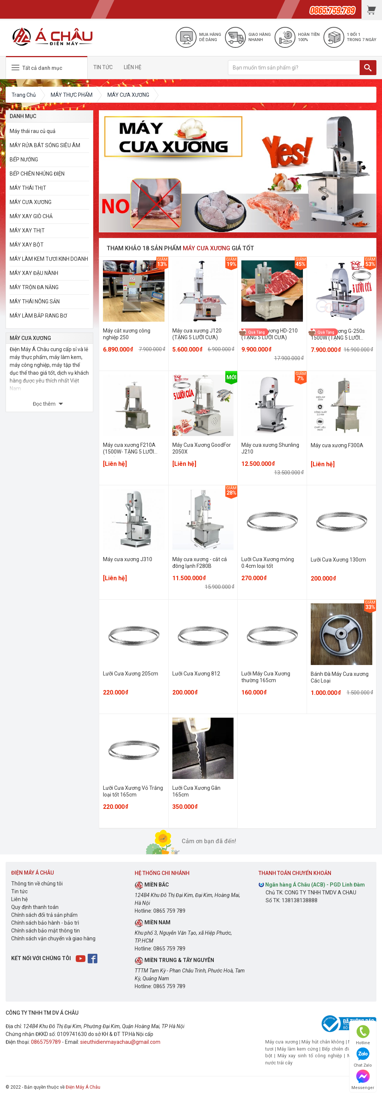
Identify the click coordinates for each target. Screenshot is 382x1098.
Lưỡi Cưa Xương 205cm (130, 674)
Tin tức (19, 891)
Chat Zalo (363, 1057)
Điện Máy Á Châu (83, 1087)
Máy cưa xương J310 (127, 559)
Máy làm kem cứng (297, 1049)
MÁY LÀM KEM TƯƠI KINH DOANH (49, 259)
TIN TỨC (103, 67)
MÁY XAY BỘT (27, 245)
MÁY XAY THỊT (27, 230)
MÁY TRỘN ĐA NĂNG (34, 287)
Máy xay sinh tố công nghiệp (310, 1055)
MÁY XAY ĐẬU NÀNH (34, 273)
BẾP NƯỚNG (24, 160)
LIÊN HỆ (132, 67)
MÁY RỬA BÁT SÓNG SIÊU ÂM (45, 145)
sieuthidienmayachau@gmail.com (120, 1042)
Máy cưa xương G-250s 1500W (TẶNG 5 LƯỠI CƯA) (338, 337)
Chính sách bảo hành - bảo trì (45, 923)
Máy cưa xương (281, 1042)
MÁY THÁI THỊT (28, 188)
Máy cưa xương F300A (337, 445)
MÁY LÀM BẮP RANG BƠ (38, 316)
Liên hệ (19, 899)
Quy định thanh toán (35, 907)
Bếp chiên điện (338, 1049)
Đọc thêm (45, 404)
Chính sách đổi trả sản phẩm (44, 915)
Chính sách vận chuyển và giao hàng (53, 938)
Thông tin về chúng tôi (37, 884)
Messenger (362, 1080)
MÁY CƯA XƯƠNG (30, 202)
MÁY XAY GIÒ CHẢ (31, 216)
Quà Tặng (256, 332)
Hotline (363, 1035)
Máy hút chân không (322, 1042)
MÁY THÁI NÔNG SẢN (35, 301)
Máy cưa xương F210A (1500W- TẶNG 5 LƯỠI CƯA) (129, 451)
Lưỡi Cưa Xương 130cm (338, 560)
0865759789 (46, 1042)
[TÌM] (368, 67)
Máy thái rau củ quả (33, 131)
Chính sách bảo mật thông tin (45, 931)
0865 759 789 (169, 911)
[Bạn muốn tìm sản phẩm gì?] (294, 67)
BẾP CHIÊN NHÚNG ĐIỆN (37, 174)
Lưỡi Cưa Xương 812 (196, 674)
